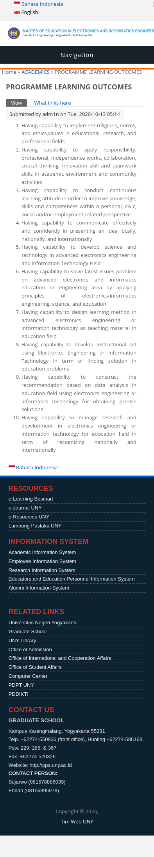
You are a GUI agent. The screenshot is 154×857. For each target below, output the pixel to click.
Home (9, 71)
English (26, 12)
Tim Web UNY (77, 821)
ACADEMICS (35, 71)
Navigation (77, 55)
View (19, 102)
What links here (52, 102)
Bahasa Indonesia (38, 3)
